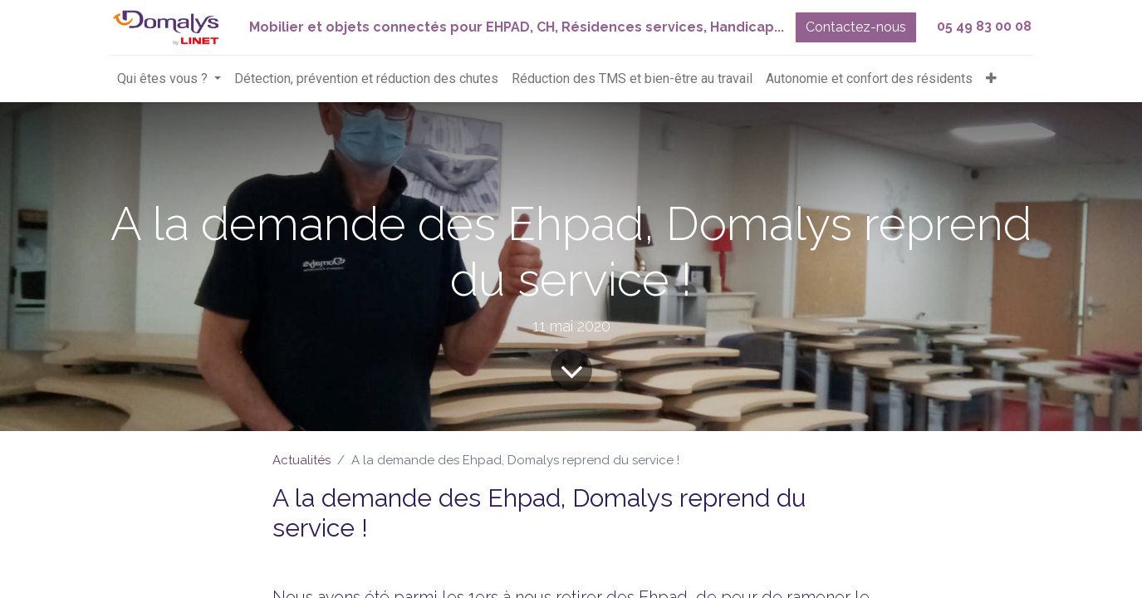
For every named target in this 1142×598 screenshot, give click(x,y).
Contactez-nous (856, 27)
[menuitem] (366, 79)
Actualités (301, 460)
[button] (991, 79)
